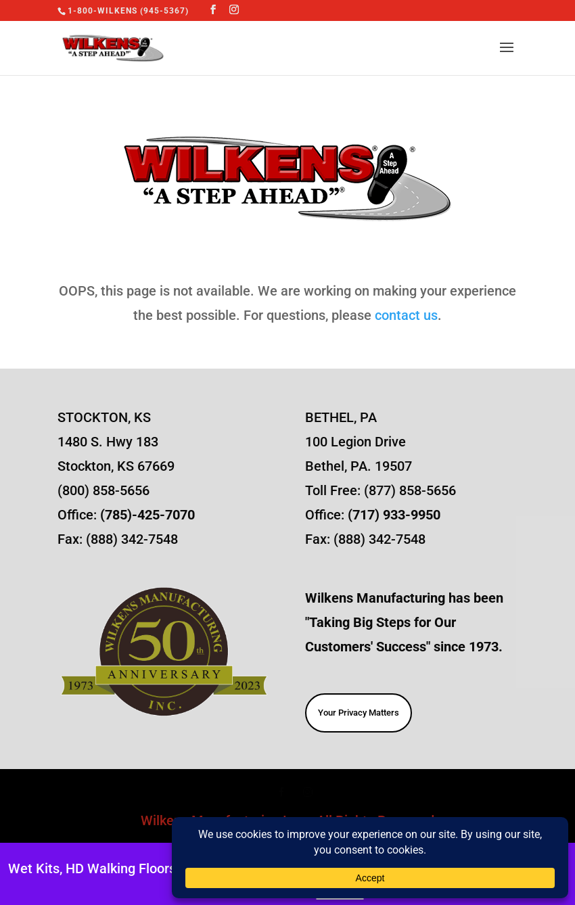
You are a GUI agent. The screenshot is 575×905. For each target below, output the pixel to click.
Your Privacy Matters (358, 712)
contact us (406, 315)
